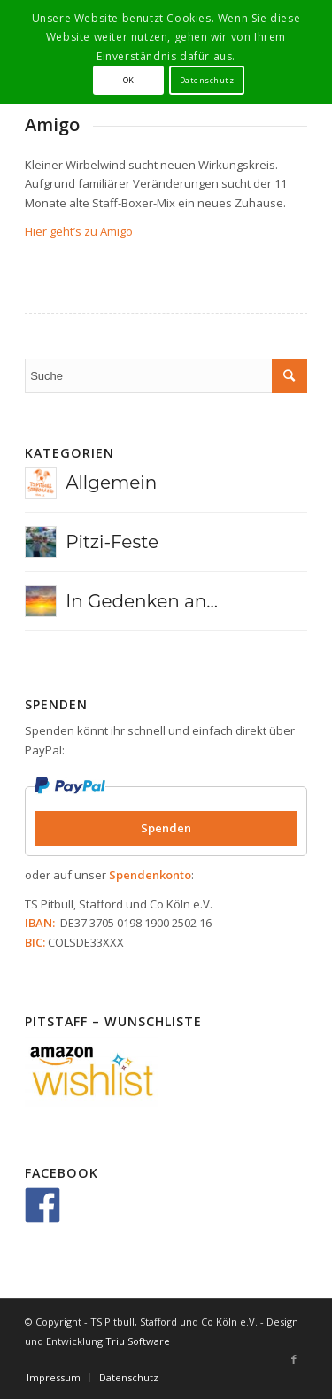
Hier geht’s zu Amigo (79, 231)
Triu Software (137, 1341)
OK (129, 80)
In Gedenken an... (142, 601)
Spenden (166, 828)
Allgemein (111, 482)
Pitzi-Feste (112, 542)
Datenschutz (207, 80)
